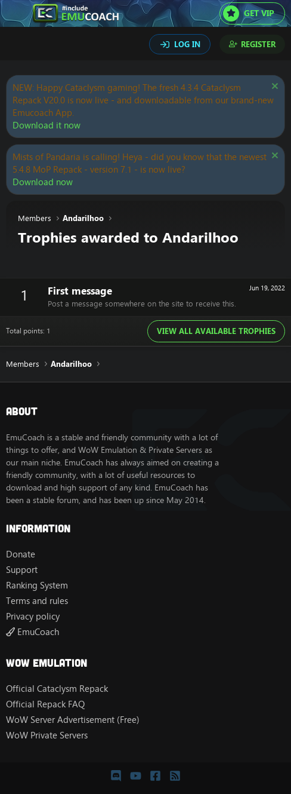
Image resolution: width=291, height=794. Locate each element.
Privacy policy (33, 616)
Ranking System (37, 585)
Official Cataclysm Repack (57, 688)
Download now (43, 182)
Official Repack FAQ (45, 704)
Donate (20, 554)
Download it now (47, 125)
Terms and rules (37, 600)
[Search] (16, 45)
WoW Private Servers (47, 735)
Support (22, 569)
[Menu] (16, 13)
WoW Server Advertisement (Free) (73, 719)
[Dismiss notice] (273, 87)
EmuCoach (32, 632)
